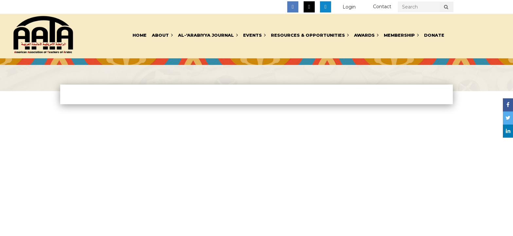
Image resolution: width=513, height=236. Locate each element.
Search (446, 8)
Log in (349, 7)
